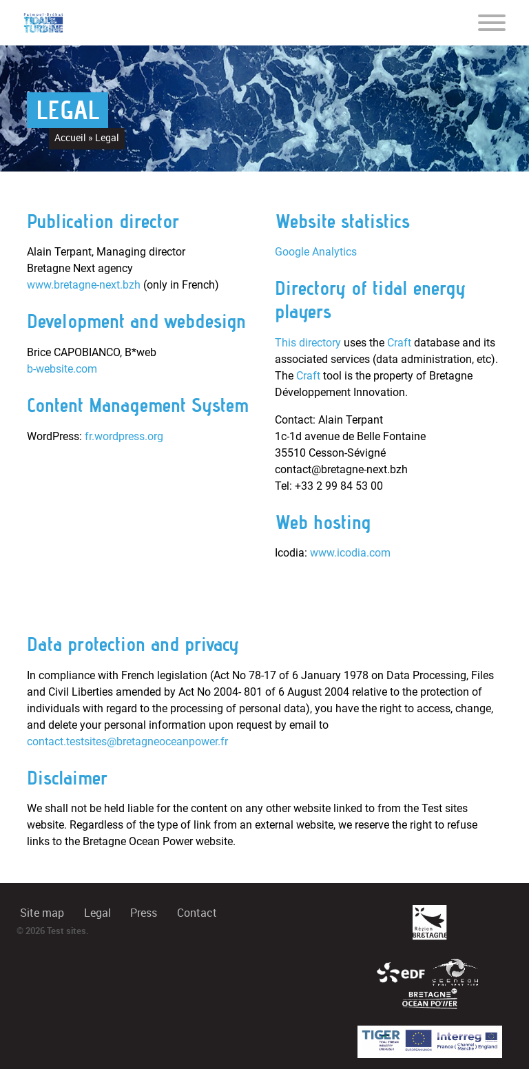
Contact (197, 913)
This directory (308, 342)
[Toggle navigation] (491, 22)
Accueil (70, 138)
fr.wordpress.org (124, 436)
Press (143, 913)
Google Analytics (316, 251)
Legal (97, 913)
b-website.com (62, 368)
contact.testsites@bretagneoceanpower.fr (127, 741)
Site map (42, 913)
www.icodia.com (350, 552)
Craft (399, 342)
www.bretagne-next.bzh (84, 284)
